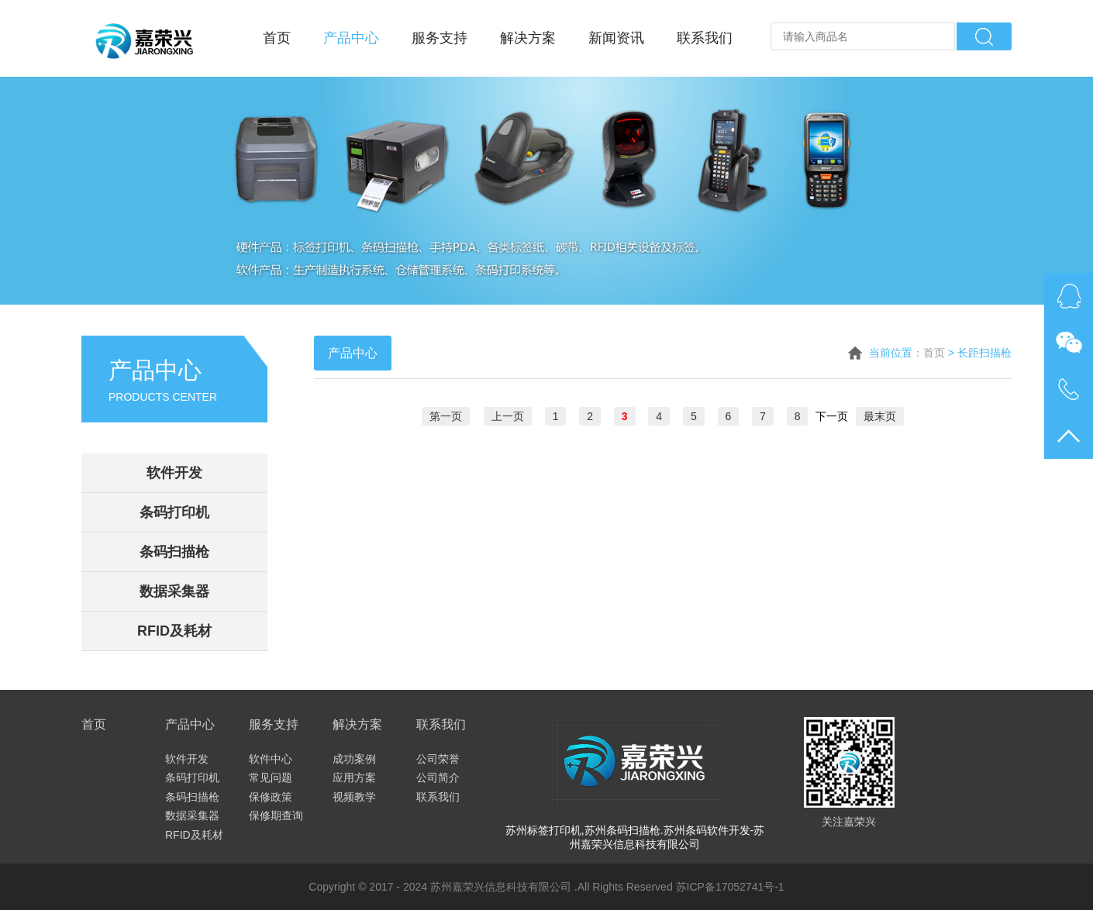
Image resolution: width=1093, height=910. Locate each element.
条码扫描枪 (174, 552)
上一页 (507, 416)
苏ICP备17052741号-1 (730, 887)
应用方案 (354, 777)
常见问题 (270, 777)
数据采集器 (174, 591)
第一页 (445, 416)
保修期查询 (276, 815)
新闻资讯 (616, 38)
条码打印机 (174, 512)
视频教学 (354, 797)
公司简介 (438, 777)
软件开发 (174, 473)
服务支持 (439, 38)
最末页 (880, 416)
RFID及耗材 (174, 631)
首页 (277, 38)
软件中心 (270, 759)
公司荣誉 (438, 759)
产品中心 (351, 38)
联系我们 (705, 38)
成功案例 (354, 759)
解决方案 (528, 38)
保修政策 (270, 797)
